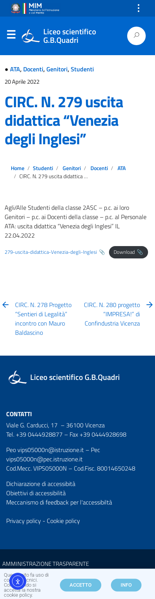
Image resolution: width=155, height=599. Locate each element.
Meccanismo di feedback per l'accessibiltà (59, 502)
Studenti (82, 69)
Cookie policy (63, 520)
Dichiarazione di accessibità (40, 483)
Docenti (33, 69)
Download (124, 252)
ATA (15, 69)
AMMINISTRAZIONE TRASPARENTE (45, 563)
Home (17, 168)
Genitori (57, 69)
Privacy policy (23, 520)
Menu (10, 36)
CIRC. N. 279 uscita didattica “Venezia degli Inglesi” (64, 120)
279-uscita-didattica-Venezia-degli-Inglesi (51, 252)
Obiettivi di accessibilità (36, 493)
